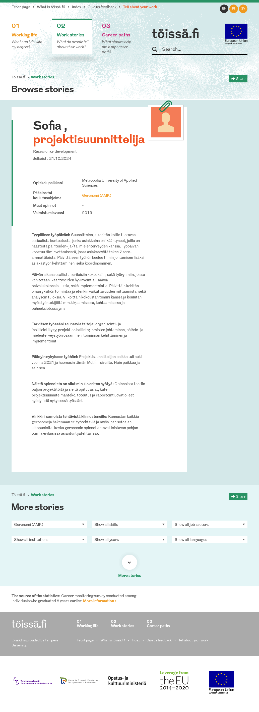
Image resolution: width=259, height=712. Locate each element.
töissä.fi (175, 34)
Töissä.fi (18, 77)
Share (240, 79)
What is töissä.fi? (51, 7)
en (224, 8)
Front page (21, 7)
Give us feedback (102, 7)
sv (243, 8)
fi (233, 8)
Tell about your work (140, 7)
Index (76, 7)
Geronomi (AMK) (96, 196)
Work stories (42, 77)
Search (157, 49)
